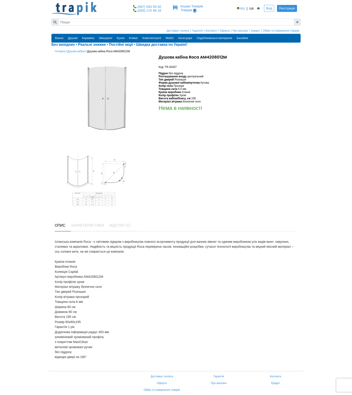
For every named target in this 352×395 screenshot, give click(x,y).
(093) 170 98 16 (149, 10)
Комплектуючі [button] (152, 38)
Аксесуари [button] (185, 38)
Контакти (211, 30)
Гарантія (197, 30)
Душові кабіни (76, 51)
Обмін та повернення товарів (281, 30)
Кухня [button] (121, 38)
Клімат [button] (133, 38)
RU (240, 8)
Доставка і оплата (178, 30)
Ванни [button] (59, 38)
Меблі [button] (170, 38)
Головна (60, 51)
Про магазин (240, 30)
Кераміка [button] (88, 38)
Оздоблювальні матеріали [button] (214, 38)
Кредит (255, 30)
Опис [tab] (60, 225)
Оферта (225, 30)
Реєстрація (287, 8)
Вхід (269, 8)
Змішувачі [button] (105, 38)
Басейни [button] (242, 38)
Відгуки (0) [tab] (120, 225)
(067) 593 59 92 (149, 7)
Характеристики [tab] (87, 225)
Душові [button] (73, 38)
